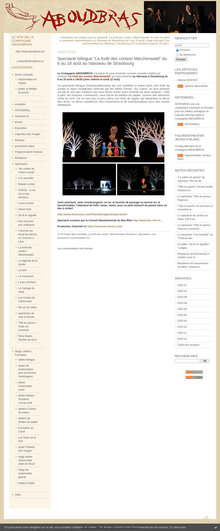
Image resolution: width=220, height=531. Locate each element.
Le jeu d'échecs (27, 282)
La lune (22, 270)
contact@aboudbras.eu (30, 61)
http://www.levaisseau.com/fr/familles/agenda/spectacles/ (92, 214)
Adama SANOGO (187, 80)
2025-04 (182, 315)
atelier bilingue (26, 359)
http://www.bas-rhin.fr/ (146, 220)
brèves (19, 122)
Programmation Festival (28, 151)
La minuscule (26, 276)
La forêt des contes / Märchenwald (26, 251)
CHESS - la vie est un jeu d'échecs (26, 194)
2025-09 (182, 297)
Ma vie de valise (27, 307)
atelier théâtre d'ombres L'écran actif (26, 399)
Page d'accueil (155, 40)
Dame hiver (24, 209)
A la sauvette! (26, 178)
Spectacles (21, 163)
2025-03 (182, 320)
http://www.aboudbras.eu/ (30, 51)
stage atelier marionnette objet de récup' (26, 460)
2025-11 (182, 285)
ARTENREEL (22, 110)
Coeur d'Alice (26, 203)
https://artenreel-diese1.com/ (104, 226)
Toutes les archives (188, 344)
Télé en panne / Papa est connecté (27, 326)
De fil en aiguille (27, 215)
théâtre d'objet (26, 483)
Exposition (21, 128)
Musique (19, 140)
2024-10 (182, 338)
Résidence (21, 157)
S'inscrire (183, 50)
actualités (20, 104)
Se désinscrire (186, 54)
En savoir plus (178, 527)
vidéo (18, 494)
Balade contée (26, 184)
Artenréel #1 (22, 116)
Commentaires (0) (80, 238)
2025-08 (182, 303)
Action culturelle (24, 74)
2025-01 (182, 326)
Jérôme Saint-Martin (196, 86)
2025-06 (182, 309)
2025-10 (182, 291)
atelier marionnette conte (25, 386)
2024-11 (182, 332)
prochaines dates (24, 146)
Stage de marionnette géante (25, 473)
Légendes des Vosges (27, 134)
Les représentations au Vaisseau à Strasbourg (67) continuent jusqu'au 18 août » (126, 42)
